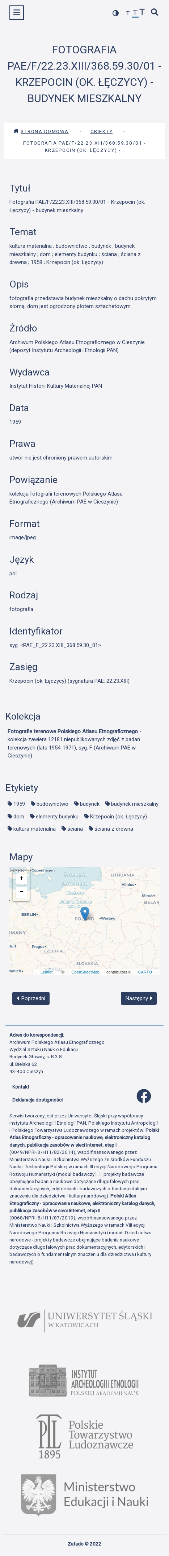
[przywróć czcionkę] (135, 13)
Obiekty (101, 131)
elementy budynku (57, 816)
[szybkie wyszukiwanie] (155, 13)
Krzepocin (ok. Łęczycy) (118, 816)
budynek (90, 804)
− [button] (22, 892)
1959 (19, 804)
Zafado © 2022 (84, 1544)
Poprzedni (31, 998)
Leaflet (46, 972)
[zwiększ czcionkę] (142, 13)
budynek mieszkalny (135, 804)
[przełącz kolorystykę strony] (115, 13)
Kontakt (20, 1087)
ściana (75, 829)
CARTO (145, 972)
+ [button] (22, 878)
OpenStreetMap (85, 972)
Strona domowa (41, 131)
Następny (139, 998)
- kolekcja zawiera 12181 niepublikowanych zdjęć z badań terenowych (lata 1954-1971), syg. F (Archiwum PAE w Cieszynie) (74, 743)
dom (18, 816)
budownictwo (52, 804)
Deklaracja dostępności (37, 1100)
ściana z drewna (113, 829)
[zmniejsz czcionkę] (128, 13)
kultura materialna (34, 829)
